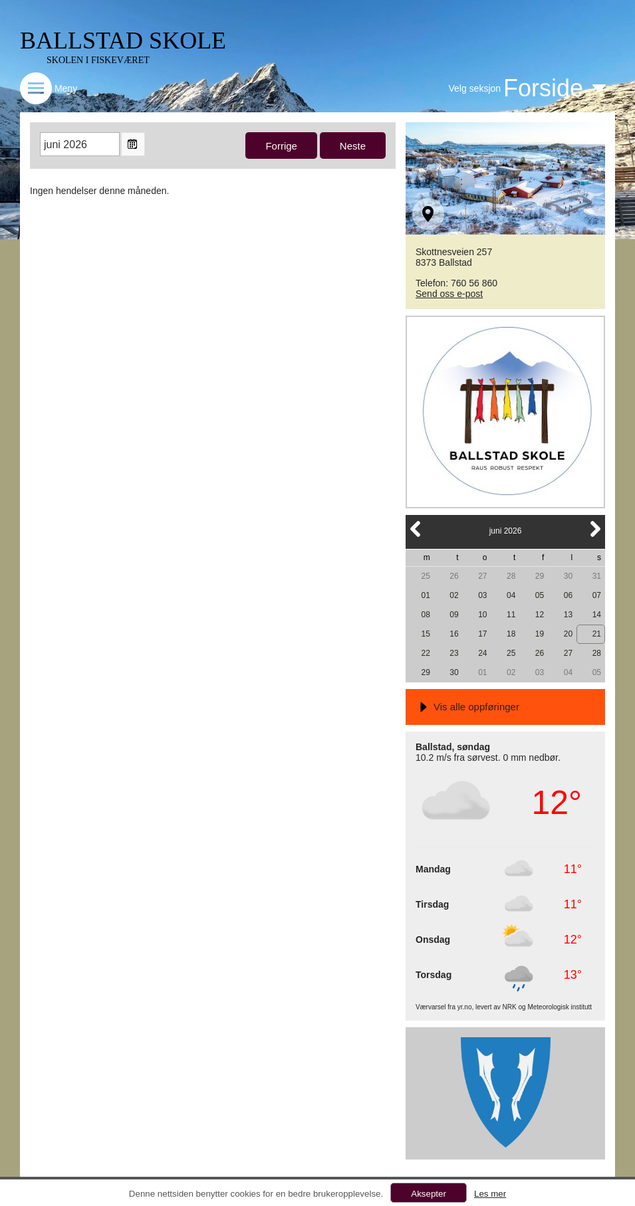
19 (539, 634)
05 (539, 595)
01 (425, 595)
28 (511, 576)
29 (539, 576)
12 (539, 614)
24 (482, 653)
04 (511, 595)
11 (511, 614)
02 (453, 595)
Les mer (490, 1194)
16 (453, 634)
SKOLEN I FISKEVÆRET (98, 60)
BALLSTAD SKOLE (123, 40)
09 (453, 614)
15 (425, 634)
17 (482, 634)
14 (596, 614)
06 (568, 595)
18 (511, 634)
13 (568, 614)
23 (453, 653)
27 (482, 576)
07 (596, 595)
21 (596, 634)
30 (568, 576)
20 (568, 634)
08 (425, 614)
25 (425, 576)
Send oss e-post (449, 293)
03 (482, 595)
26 (453, 576)
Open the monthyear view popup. (133, 144)
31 (596, 576)
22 (425, 653)
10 (482, 614)
